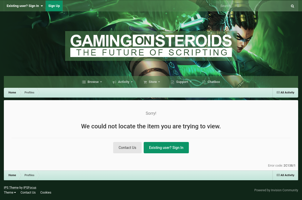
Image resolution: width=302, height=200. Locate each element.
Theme (10, 192)
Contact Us (127, 148)
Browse (93, 82)
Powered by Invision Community (276, 190)
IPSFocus (29, 187)
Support (182, 82)
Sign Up (54, 6)
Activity (123, 82)
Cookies (45, 192)
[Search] (236, 6)
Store (153, 82)
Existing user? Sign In (25, 6)
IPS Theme (11, 187)
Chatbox (213, 82)
